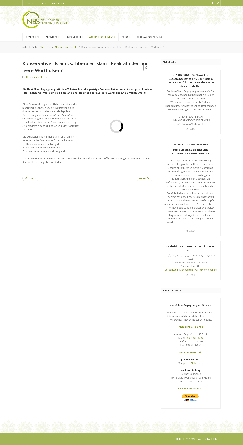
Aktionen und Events (37, 77)
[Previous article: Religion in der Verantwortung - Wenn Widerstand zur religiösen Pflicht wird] (30, 178)
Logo (25, 424)
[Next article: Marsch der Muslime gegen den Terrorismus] (144, 178)
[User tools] (147, 68)
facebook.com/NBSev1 (190, 388)
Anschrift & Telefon (191, 326)
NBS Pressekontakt (191, 352)
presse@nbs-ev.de (193, 363)
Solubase (216, 439)
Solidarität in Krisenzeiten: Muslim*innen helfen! (191, 269)
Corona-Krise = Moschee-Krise (191, 144)
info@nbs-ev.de (194, 337)
